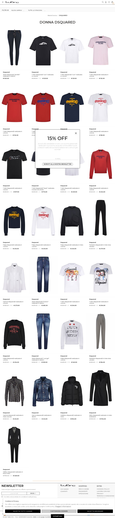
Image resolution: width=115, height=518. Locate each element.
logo (12, 2)
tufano (67, 485)
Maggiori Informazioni (63, 506)
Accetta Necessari (95, 511)
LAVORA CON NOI (103, 491)
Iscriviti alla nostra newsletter (57, 164)
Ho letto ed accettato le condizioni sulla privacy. (19, 497)
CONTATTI (63, 491)
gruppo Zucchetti (45, 517)
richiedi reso (57, 516)
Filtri (5, 10)
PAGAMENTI (83, 491)
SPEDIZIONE (83, 493)
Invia (33, 493)
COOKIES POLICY (103, 489)
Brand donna (52, 15)
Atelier (35, 517)
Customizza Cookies (59, 511)
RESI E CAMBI (84, 489)
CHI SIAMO (64, 489)
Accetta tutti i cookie (22, 511)
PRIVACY (100, 493)
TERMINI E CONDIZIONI (105, 496)
